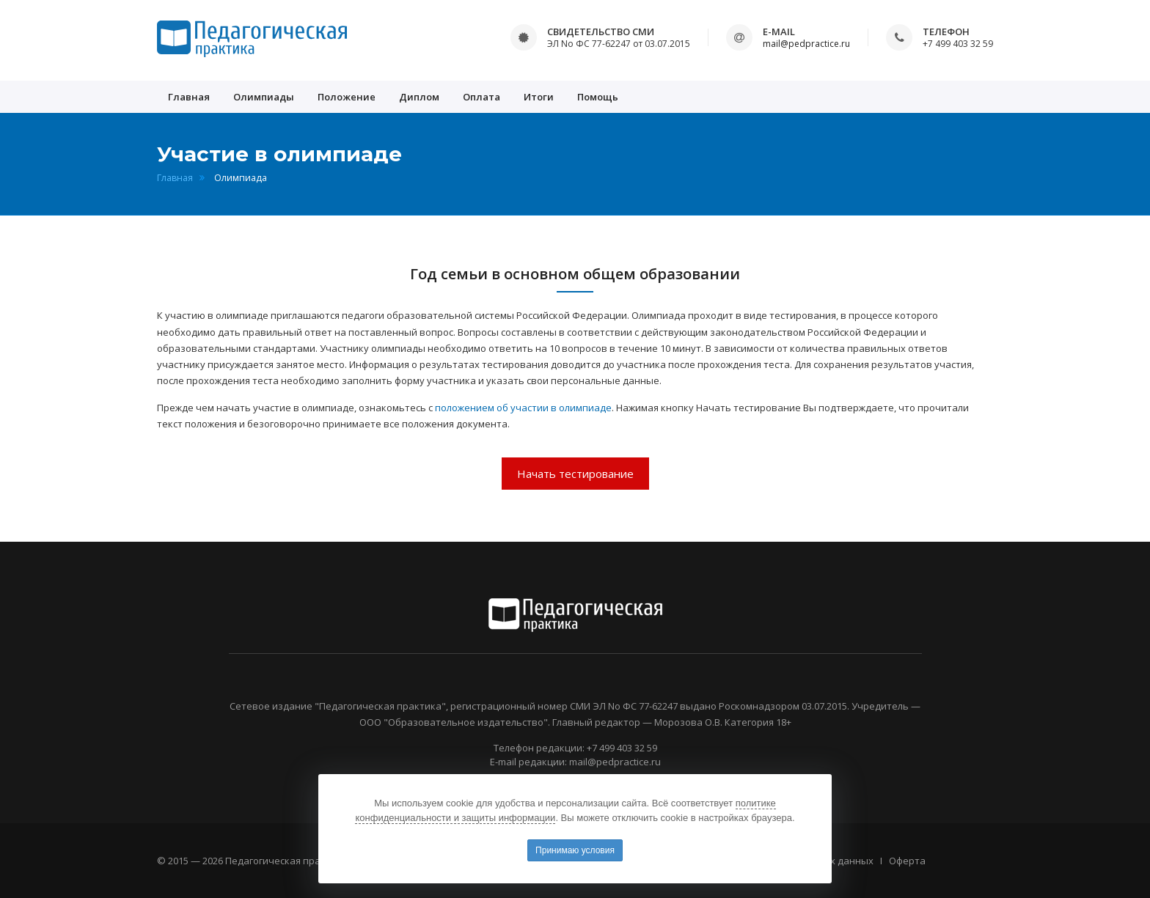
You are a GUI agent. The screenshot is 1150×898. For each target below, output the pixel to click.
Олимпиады (263, 96)
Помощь (597, 96)
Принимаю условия (575, 850)
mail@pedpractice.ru (806, 43)
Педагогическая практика (286, 860)
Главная (189, 96)
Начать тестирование (575, 473)
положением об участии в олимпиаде (523, 407)
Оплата (481, 96)
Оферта (907, 860)
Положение (347, 96)
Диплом (419, 96)
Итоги (539, 96)
